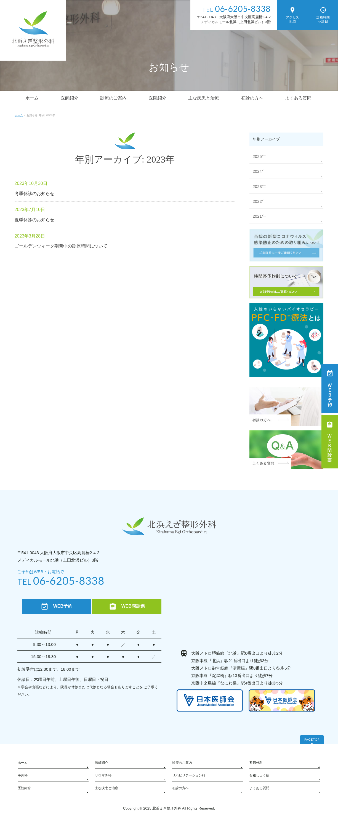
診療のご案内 (182, 763)
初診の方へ (180, 788)
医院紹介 (24, 788)
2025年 (259, 156)
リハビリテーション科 (188, 775)
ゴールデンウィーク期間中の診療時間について (61, 246)
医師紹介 (101, 763)
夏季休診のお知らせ (34, 219)
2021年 (259, 216)
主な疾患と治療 (106, 788)
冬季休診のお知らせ (34, 193)
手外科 (23, 775)
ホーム (23, 763)
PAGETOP (312, 739)
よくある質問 (259, 788)
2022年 (259, 201)
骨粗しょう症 (259, 775)
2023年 (259, 186)
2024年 (259, 171)
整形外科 (256, 763)
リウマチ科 (103, 775)
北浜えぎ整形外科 (166, 808)
